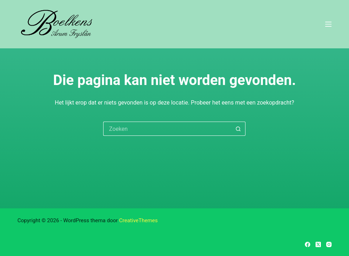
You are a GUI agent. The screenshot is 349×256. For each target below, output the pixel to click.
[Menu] (328, 24)
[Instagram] (329, 244)
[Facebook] (307, 244)
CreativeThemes (138, 220)
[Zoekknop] (238, 129)
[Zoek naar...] (167, 129)
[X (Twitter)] (318, 244)
